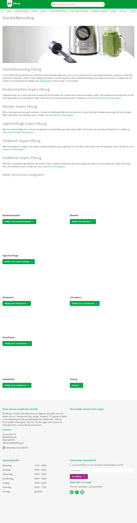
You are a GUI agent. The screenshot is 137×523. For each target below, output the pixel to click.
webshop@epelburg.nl (13, 442)
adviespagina (45, 81)
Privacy (72, 507)
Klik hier (73, 486)
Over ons (123, 11)
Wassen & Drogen (21, 11)
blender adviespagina (63, 115)
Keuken (34, 11)
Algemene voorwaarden (58, 507)
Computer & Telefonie (100, 11)
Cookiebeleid (83, 507)
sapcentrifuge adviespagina (21, 132)
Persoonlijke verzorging (79, 11)
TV (2, 11)
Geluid (9, 11)
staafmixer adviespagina (53, 166)
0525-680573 (8, 440)
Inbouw (43, 11)
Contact (133, 11)
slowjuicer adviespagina (14, 149)
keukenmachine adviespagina (107, 98)
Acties (114, 11)
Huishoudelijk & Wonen (58, 11)
